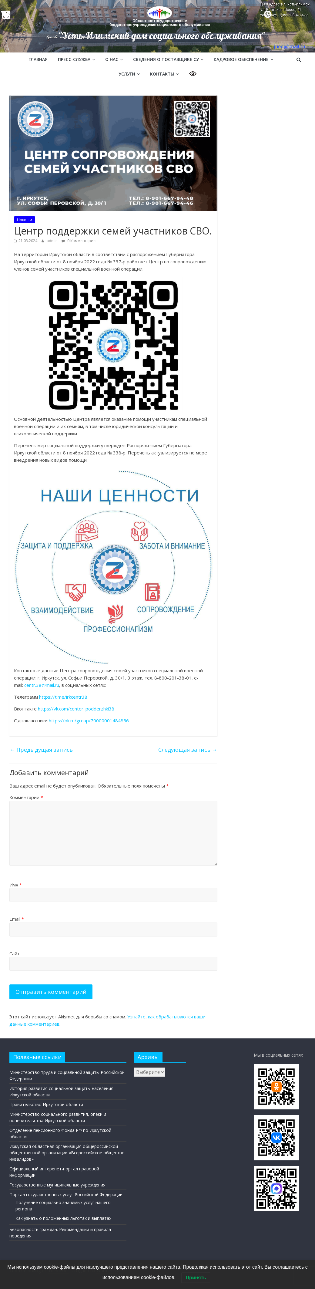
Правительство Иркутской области (46, 1104)
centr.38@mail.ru (41, 685)
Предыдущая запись (41, 749)
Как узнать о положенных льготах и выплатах (63, 1218)
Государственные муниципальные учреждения (57, 1185)
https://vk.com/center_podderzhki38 (76, 709)
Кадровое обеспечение (241, 59)
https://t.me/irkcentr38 (63, 697)
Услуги (127, 74)
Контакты (162, 74)
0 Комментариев (79, 240)
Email (16, 919)
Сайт (14, 953)
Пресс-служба (74, 59)
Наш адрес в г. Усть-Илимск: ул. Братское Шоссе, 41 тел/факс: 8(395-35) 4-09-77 (285, 9)
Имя (15, 885)
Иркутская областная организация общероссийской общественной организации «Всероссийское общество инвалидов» (67, 1152)
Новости (24, 219)
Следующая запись (187, 749)
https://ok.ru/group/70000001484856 (89, 720)
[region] (157, 26)
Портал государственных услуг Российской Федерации (65, 1194)
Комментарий (26, 797)
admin (53, 240)
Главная (38, 59)
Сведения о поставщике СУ (166, 59)
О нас (111, 59)
